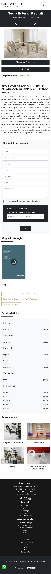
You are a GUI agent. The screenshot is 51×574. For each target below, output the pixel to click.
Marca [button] (6, 323)
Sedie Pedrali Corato (11, 299)
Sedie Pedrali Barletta (11, 304)
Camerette (25, 552)
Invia (25, 228)
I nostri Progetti (25, 515)
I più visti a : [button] (9, 386)
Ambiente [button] (8, 336)
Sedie (31, 17)
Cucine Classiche (25, 528)
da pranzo (25, 342)
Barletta (25, 400)
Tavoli (25, 530)
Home (14, 17)
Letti (25, 547)
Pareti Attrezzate (25, 542)
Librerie (25, 540)
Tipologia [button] (8, 373)
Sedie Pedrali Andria (28, 294)
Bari (25, 396)
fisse (25, 380)
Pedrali (25, 329)
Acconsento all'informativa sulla (24, 201)
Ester (37, 17)
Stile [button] (5, 361)
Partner (25, 513)
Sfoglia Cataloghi (25, 69)
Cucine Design (25, 523)
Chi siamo (25, 506)
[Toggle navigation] (47, 5)
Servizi (25, 508)
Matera (25, 408)
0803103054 (27, 491)
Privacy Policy (35, 201)
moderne (25, 367)
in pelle (25, 354)
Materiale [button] (8, 348)
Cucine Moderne (25, 525)
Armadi (25, 549)
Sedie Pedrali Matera (30, 299)
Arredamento (23, 17)
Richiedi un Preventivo (25, 62)
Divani (25, 544)
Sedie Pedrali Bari (10, 294)
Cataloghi (25, 511)
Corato (25, 404)
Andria (25, 392)
